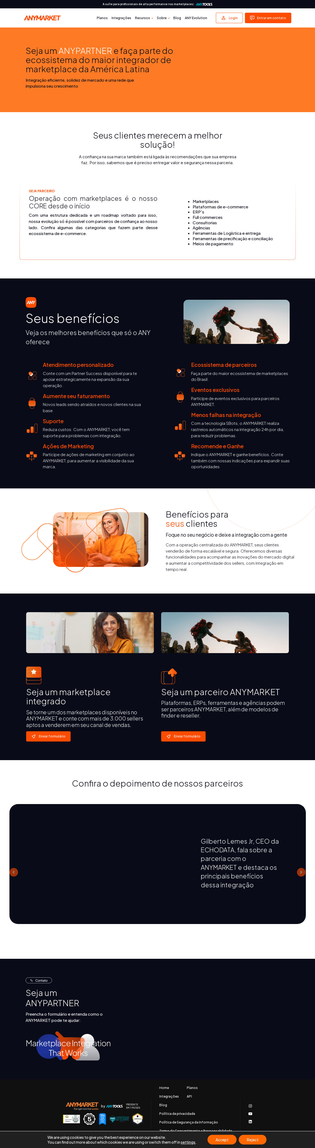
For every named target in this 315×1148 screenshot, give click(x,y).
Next (301, 872)
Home (164, 1088)
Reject (252, 1139)
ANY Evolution (196, 18)
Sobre (162, 18)
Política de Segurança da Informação (188, 1122)
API (189, 1096)
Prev (13, 872)
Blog (177, 18)
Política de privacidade (177, 1113)
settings (188, 1142)
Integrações (121, 18)
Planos (102, 18)
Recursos (142, 18)
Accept (222, 1139)
